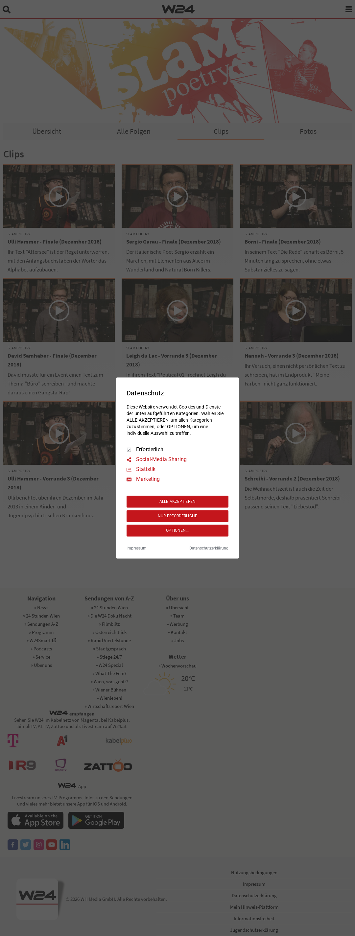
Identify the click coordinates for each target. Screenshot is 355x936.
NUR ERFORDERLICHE (177, 516)
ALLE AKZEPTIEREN (177, 501)
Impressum (137, 548)
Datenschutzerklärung (208, 548)
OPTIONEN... (177, 530)
